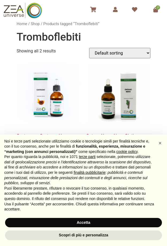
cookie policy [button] (127, 151)
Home (22, 23)
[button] (160, 143)
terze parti (87, 157)
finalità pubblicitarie (89, 172)
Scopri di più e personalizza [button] (83, 235)
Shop (35, 23)
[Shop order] (119, 53)
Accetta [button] (83, 222)
